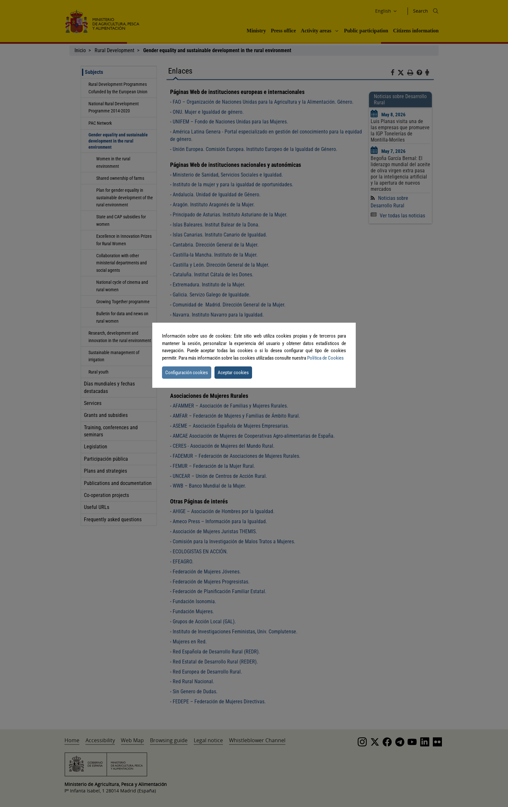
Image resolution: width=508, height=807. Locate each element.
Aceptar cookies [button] (233, 372)
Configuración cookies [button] (186, 372)
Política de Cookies (325, 358)
